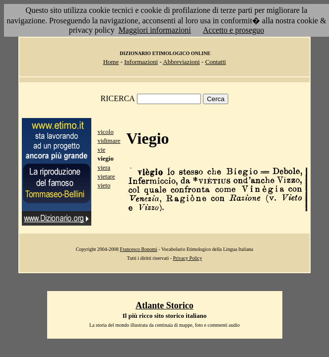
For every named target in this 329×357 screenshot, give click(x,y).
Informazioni (141, 61)
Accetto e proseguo (233, 30)
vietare (106, 176)
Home (111, 61)
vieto (103, 185)
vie (101, 149)
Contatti (215, 61)
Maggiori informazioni (155, 30)
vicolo (105, 131)
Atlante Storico (164, 305)
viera (103, 167)
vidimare (108, 140)
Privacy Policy (187, 258)
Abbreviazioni (181, 61)
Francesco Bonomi (138, 249)
